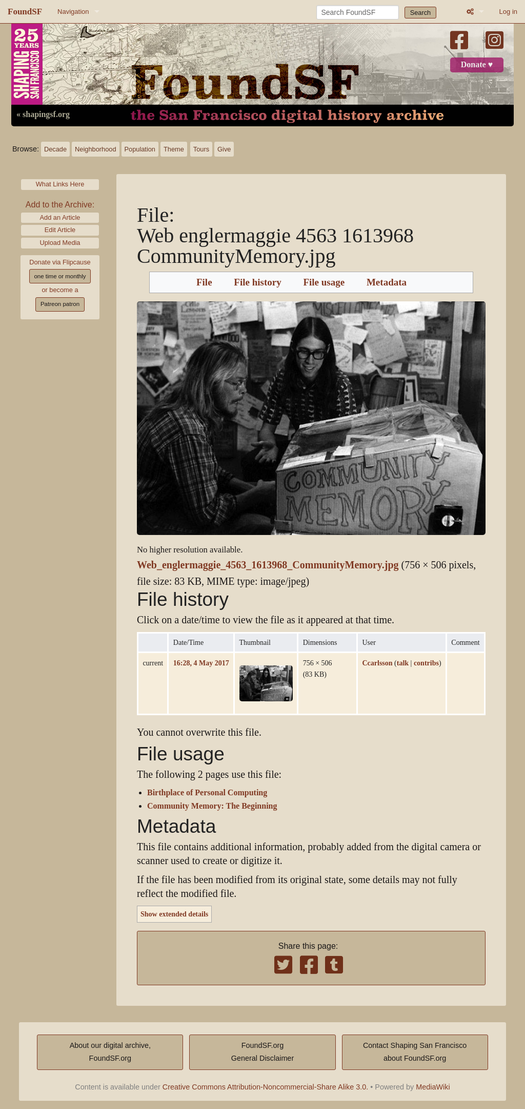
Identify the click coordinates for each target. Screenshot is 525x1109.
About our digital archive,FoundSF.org (110, 1052)
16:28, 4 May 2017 (201, 663)
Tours (201, 149)
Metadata (387, 282)
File (204, 282)
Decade (55, 149)
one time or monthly (60, 276)
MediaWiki (433, 1087)
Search (420, 12)
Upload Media (60, 242)
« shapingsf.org (43, 114)
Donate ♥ (477, 64)
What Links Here (60, 184)
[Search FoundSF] (357, 12)
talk (403, 663)
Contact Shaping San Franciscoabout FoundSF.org (415, 1052)
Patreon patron (60, 304)
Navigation (73, 11)
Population (140, 149)
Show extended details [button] (174, 914)
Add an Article (60, 217)
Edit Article (60, 230)
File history (257, 282)
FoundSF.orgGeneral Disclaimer (262, 1052)
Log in (508, 11)
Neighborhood (95, 149)
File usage (324, 282)
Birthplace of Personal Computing (207, 792)
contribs (426, 663)
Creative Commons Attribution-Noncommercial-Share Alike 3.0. (266, 1087)
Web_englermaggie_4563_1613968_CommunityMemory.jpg (268, 565)
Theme (174, 149)
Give (224, 149)
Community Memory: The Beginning (212, 806)
